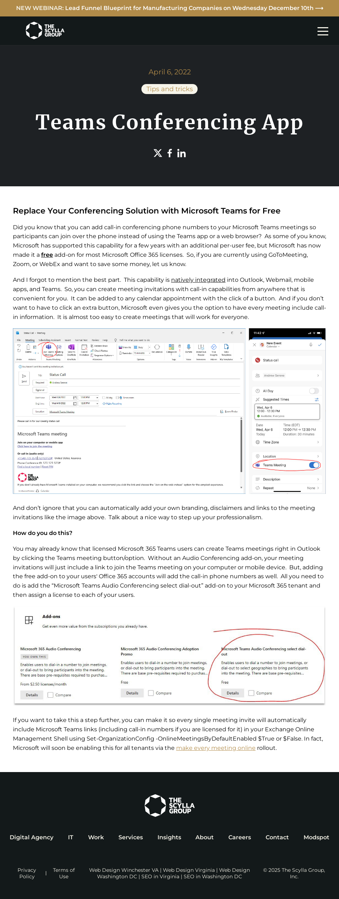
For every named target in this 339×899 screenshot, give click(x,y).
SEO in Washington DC (213, 876)
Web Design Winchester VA (124, 870)
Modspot (316, 837)
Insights (169, 837)
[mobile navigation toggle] (324, 30)
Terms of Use (64, 873)
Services (130, 837)
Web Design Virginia (189, 870)
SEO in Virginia (160, 876)
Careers (239, 837)
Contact (277, 837)
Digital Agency (31, 837)
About (204, 837)
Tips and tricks (169, 89)
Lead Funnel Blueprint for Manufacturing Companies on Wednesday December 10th (189, 8)
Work (96, 837)
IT (70, 837)
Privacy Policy (27, 873)
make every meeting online (216, 748)
